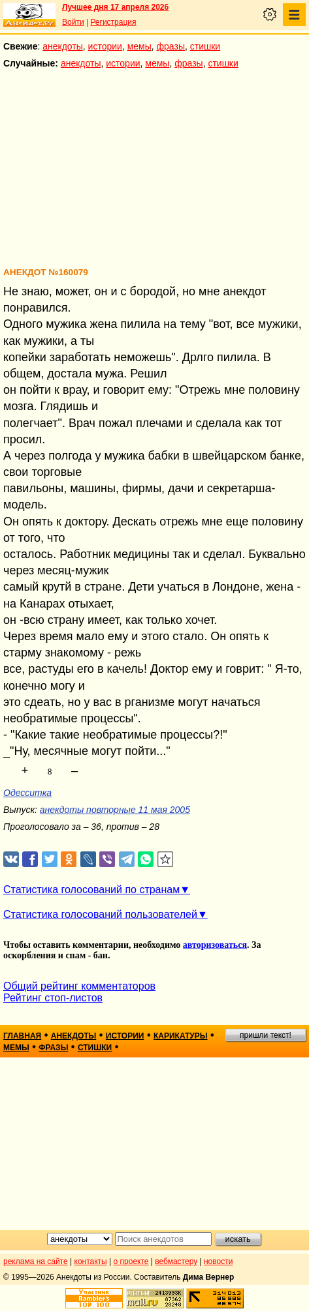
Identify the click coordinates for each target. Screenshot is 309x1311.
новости (218, 1261)
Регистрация (113, 22)
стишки (205, 46)
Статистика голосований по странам (91, 889)
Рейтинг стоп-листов (53, 997)
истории (105, 46)
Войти (73, 22)
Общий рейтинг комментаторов (79, 986)
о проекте (131, 1261)
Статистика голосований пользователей (100, 914)
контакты (90, 1261)
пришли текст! (265, 1035)
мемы (139, 46)
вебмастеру (176, 1261)
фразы (171, 46)
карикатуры (181, 1035)
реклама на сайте (35, 1261)
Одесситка (27, 793)
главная (22, 1035)
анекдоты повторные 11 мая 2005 (115, 809)
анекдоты (62, 46)
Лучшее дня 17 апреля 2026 (115, 7)
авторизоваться (215, 945)
